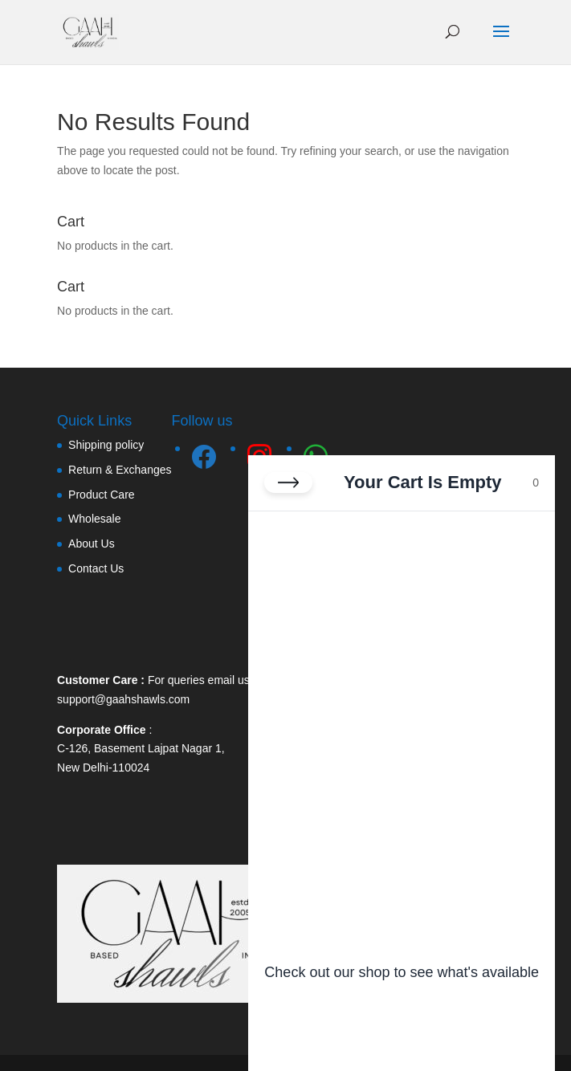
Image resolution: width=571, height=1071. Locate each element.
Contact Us (96, 568)
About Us (91, 543)
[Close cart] (288, 482)
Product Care (101, 494)
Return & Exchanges (119, 469)
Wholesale (94, 518)
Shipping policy (106, 444)
